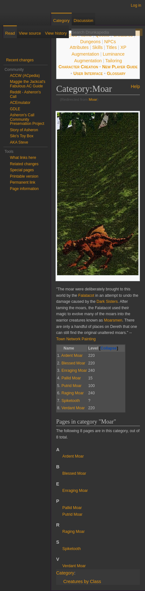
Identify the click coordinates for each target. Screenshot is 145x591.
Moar (93, 99)
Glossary (116, 73)
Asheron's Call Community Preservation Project (27, 119)
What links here (23, 157)
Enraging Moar (75, 490)
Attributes (79, 47)
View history (56, 33)
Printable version (24, 176)
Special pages (22, 170)
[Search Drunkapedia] (103, 32)
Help (135, 86)
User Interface (88, 73)
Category (65, 572)
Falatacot (86, 295)
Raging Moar (74, 531)
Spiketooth (72, 549)
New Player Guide (120, 66)
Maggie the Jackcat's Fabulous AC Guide (27, 83)
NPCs (110, 41)
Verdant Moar (74, 566)
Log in (136, 5)
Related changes (24, 164)
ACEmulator (20, 102)
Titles (111, 47)
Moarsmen (113, 320)
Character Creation (78, 66)
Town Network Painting (76, 339)
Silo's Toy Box (21, 136)
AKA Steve (19, 142)
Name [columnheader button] (68, 348)
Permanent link (22, 182)
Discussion (83, 20)
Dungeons (90, 41)
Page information (24, 189)
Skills (97, 47)
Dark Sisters (107, 301)
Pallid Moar (72, 508)
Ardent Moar (73, 456)
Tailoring (113, 60)
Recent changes (20, 60)
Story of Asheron (24, 130)
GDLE (15, 109)
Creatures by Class (82, 581)
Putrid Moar (72, 514)
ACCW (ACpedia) (25, 75)
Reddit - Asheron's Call (25, 94)
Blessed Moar (74, 473)
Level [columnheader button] (103, 348)
